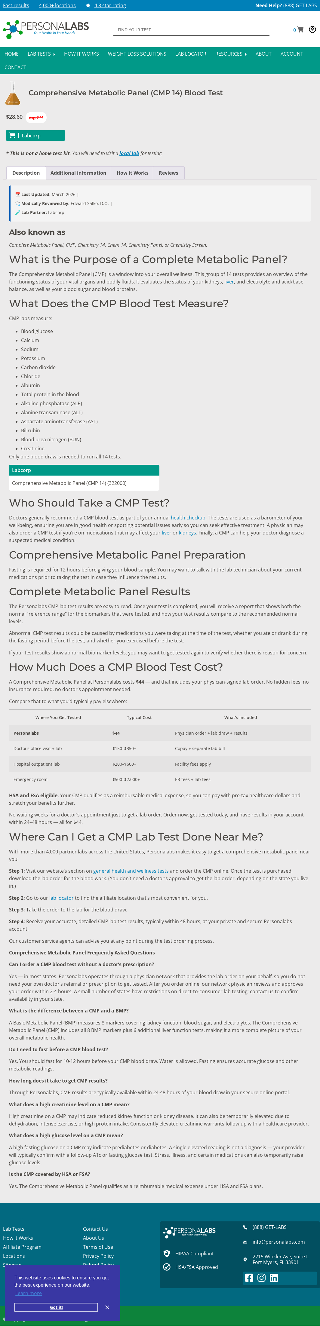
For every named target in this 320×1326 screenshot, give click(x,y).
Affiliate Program (22, 1247)
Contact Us (95, 1229)
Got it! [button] (56, 1307)
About (264, 54)
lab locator (61, 898)
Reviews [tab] (168, 173)
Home (12, 54)
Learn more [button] (28, 1293)
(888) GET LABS (300, 5)
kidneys (187, 532)
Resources (231, 54)
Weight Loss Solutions (137, 54)
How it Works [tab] (133, 173)
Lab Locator (190, 54)
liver (229, 281)
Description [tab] (26, 173)
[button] (298, 30)
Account (292, 54)
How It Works (81, 54)
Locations (14, 1256)
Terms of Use (98, 1247)
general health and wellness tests (131, 871)
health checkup (188, 517)
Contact (15, 67)
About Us (93, 1238)
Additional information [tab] (78, 173)
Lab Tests (41, 54)
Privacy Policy (98, 1256)
